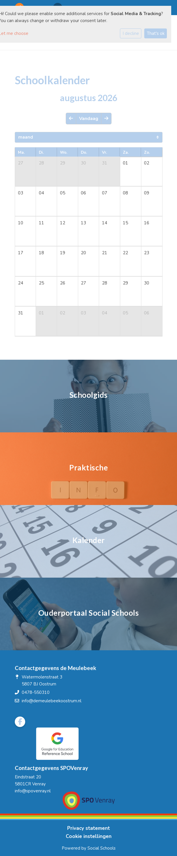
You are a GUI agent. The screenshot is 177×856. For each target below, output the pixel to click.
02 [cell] (146, 163)
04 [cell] (41, 193)
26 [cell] (62, 283)
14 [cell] (104, 223)
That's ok (156, 33)
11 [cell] (41, 223)
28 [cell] (41, 163)
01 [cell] (125, 163)
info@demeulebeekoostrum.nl (51, 701)
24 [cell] (20, 283)
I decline (131, 33)
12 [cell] (62, 223)
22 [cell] (125, 253)
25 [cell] (41, 283)
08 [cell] (125, 193)
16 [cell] (146, 223)
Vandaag (88, 118)
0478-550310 (36, 692)
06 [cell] (83, 193)
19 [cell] (62, 253)
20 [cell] (83, 253)
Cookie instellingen (89, 836)
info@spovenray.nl (33, 791)
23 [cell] (146, 253)
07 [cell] (104, 193)
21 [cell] (104, 253)
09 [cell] (146, 193)
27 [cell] (20, 163)
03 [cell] (20, 193)
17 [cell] (20, 253)
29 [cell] (62, 163)
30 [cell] (83, 163)
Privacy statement (88, 828)
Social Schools (101, 848)
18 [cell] (41, 253)
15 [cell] (125, 223)
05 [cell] (62, 193)
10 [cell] (20, 223)
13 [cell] (83, 223)
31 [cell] (104, 163)
